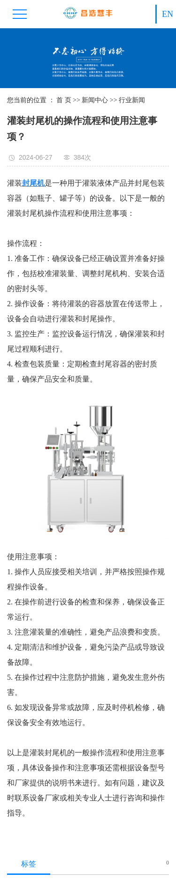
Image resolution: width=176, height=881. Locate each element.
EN (167, 14)
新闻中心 (95, 100)
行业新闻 (132, 100)
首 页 (63, 100)
